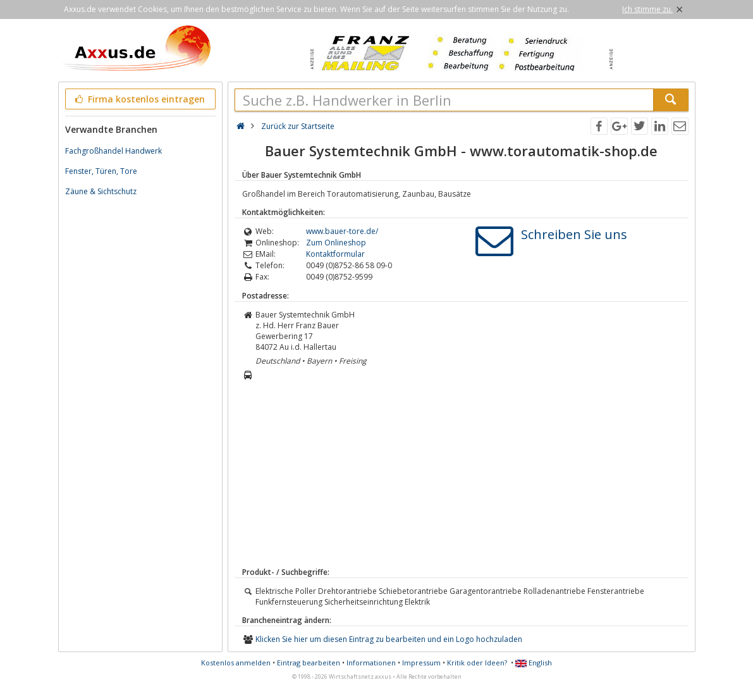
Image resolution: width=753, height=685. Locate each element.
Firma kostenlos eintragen (139, 99)
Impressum (421, 662)
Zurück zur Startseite (297, 126)
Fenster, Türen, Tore (101, 171)
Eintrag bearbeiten (308, 662)
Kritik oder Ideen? (477, 662)
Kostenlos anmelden (236, 662)
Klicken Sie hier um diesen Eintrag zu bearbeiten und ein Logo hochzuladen (388, 639)
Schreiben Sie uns (574, 234)
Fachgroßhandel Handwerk (113, 150)
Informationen (371, 662)
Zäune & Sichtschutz (101, 191)
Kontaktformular (335, 254)
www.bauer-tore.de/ (342, 231)
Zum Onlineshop (336, 242)
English (533, 662)
